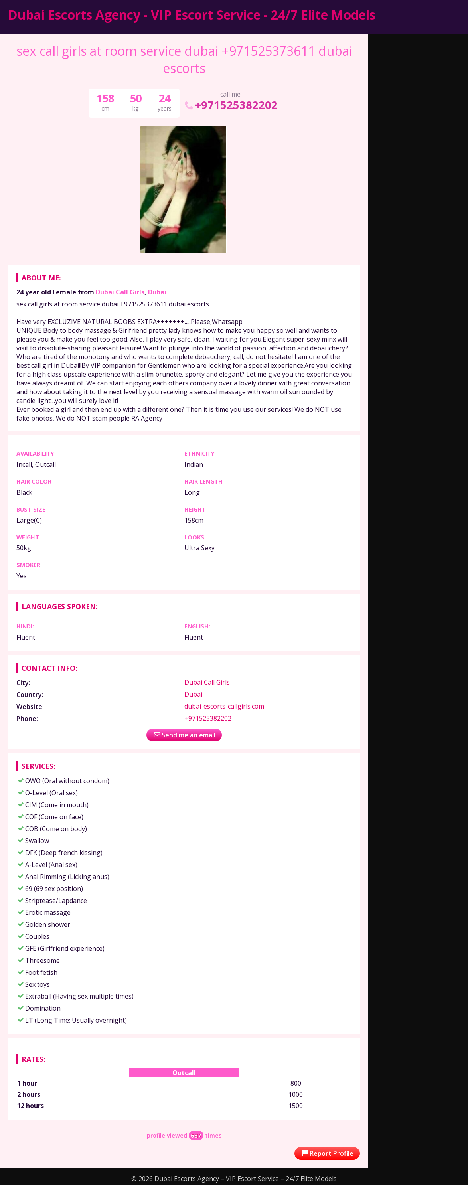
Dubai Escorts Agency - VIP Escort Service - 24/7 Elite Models (191, 14)
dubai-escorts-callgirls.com (224, 706)
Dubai (157, 292)
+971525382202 (230, 104)
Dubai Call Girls (120, 292)
